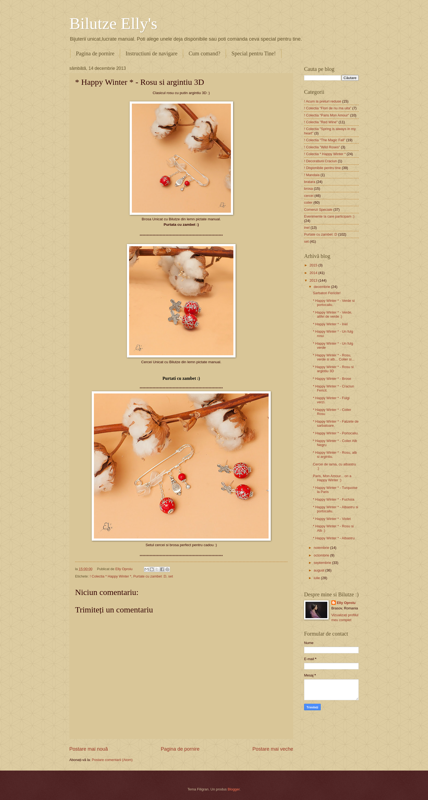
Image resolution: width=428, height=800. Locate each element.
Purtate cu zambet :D (149, 576)
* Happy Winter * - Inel (330, 324)
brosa (308, 189)
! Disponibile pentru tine (322, 168)
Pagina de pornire (95, 53)
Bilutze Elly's (113, 23)
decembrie (322, 287)
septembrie (323, 563)
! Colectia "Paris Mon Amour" (326, 115)
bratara (309, 182)
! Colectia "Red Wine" (321, 122)
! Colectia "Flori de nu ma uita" (327, 108)
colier (308, 202)
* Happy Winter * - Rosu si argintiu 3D (333, 369)
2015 (314, 265)
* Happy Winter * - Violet (332, 519)
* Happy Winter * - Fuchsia (333, 499)
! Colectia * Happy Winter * (110, 576)
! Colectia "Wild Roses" (322, 147)
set (170, 576)
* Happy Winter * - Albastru (334, 538)
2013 (314, 280)
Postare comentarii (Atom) (112, 760)
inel (307, 227)
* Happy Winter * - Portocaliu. (335, 433)
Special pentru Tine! (253, 53)
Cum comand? (204, 53)
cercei (308, 196)
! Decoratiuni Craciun (320, 161)
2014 (314, 273)
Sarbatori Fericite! (327, 293)
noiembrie (322, 548)
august (319, 570)
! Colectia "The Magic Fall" (324, 140)
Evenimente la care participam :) (329, 216)
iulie (317, 578)
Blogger (234, 789)
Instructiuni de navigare (151, 53)
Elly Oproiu (346, 603)
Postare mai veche (272, 749)
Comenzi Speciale (318, 209)
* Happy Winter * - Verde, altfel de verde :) (332, 314)
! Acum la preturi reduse (322, 101)
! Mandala (312, 175)
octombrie (322, 555)
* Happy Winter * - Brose (332, 379)
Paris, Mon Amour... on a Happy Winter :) (332, 478)
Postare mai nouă (88, 749)
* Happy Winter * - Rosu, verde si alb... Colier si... (333, 357)
